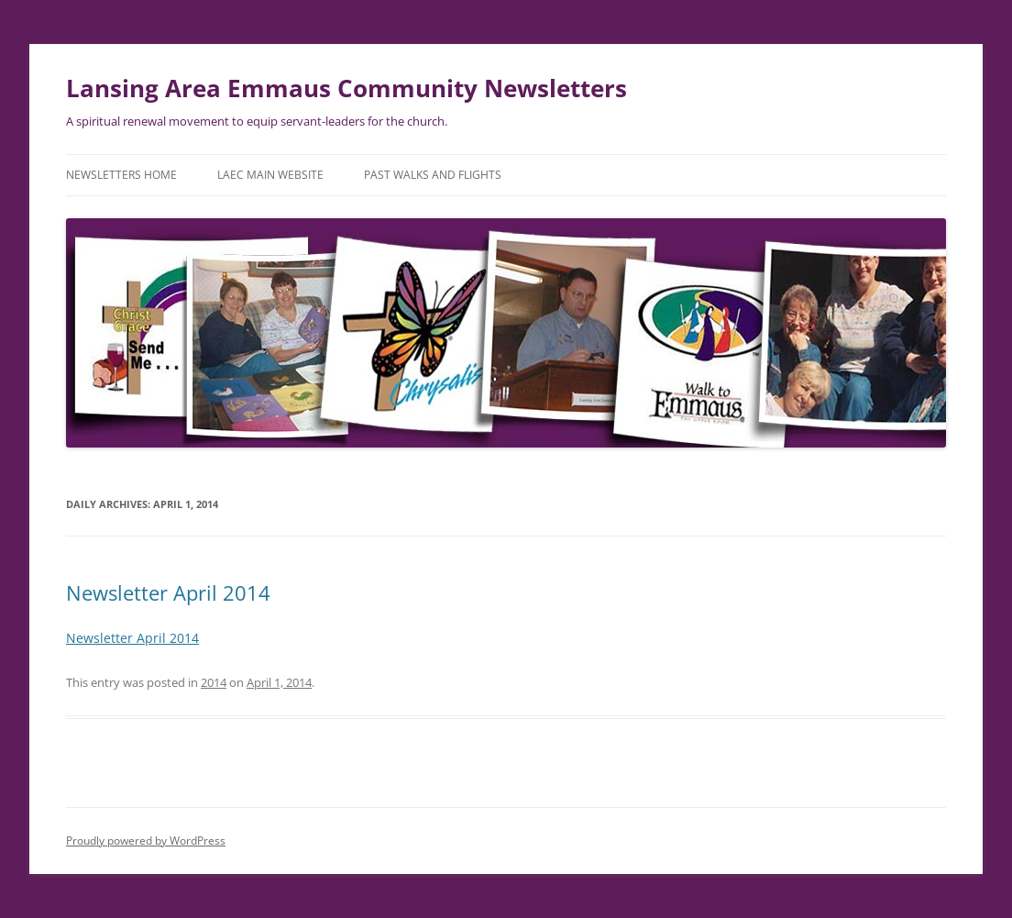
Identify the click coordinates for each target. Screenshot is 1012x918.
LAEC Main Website (270, 174)
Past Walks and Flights (432, 174)
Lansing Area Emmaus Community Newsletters (346, 88)
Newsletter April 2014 (168, 592)
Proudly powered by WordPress (146, 840)
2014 (213, 682)
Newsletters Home (121, 174)
